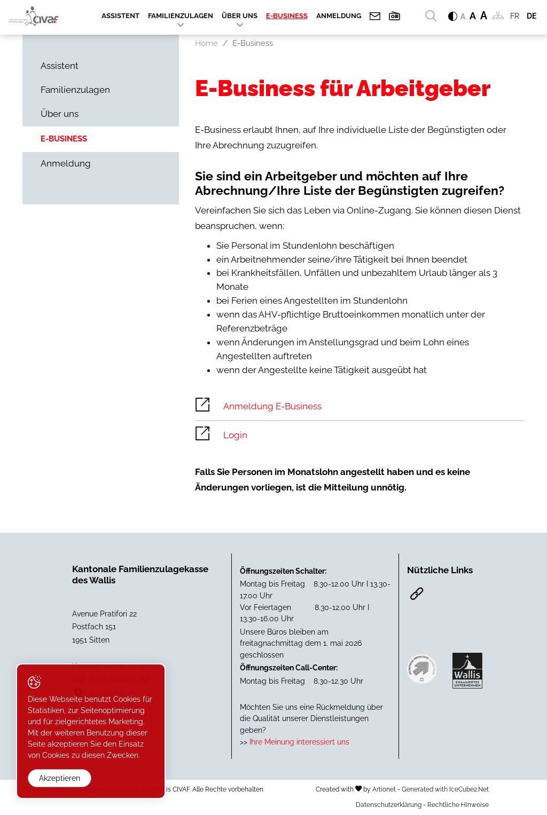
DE (531, 16)
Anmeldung (338, 16)
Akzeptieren (59, 778)
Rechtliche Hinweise (458, 805)
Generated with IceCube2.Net (445, 789)
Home (206, 43)
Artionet (384, 789)
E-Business (287, 16)
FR (514, 16)
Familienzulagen (180, 16)
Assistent (120, 16)
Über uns (239, 16)
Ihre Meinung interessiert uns (298, 741)
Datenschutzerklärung (388, 805)
